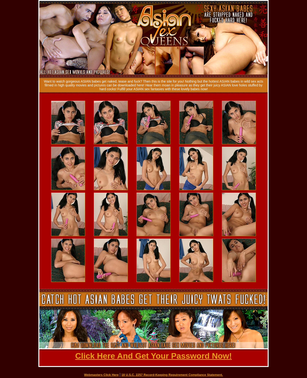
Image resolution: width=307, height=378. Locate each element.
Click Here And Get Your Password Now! (153, 355)
